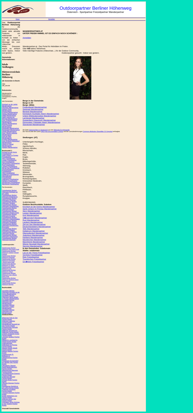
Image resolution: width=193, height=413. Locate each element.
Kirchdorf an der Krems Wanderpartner (39, 207)
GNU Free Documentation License (52, 131)
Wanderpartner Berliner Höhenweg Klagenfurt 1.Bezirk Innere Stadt (9, 260)
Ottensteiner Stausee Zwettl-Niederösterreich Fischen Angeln (9, 367)
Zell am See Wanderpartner (34, 224)
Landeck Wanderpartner (33, 222)
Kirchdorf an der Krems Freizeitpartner (9, 153)
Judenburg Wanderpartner (33, 235)
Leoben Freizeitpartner (9, 160)
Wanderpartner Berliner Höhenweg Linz (9, 267)
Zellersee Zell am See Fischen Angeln (9, 399)
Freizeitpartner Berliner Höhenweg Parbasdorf (9, 221)
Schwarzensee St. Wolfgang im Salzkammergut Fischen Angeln (9, 357)
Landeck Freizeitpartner (9, 166)
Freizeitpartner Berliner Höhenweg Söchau (9, 232)
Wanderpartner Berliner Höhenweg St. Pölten (9, 264)
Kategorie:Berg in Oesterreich (38, 130)
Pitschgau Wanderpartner (10, 107)
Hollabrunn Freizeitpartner (10, 174)
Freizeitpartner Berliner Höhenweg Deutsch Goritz (10, 212)
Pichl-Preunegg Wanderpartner (7, 126)
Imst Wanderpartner (31, 215)
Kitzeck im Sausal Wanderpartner (7, 145)
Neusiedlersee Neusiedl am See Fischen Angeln (11, 325)
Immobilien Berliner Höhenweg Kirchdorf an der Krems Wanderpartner (11, 292)
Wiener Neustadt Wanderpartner (36, 244)
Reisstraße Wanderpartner (10, 128)
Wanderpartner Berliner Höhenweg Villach (9, 270)
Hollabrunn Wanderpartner (34, 231)
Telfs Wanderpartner (31, 229)
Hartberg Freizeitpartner (9, 181)
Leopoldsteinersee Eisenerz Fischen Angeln (11, 374)
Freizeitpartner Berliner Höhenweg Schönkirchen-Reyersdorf (10, 225)
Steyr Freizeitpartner (8, 158)
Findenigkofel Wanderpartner (35, 107)
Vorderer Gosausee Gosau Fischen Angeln (10, 334)
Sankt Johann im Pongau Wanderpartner (40, 209)
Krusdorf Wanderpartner (9, 139)
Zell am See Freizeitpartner (11, 168)
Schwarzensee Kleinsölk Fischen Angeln (10, 328)
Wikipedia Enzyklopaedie (62, 130)
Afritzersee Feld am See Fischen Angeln (9, 318)
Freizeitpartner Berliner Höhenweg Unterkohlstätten (11, 218)
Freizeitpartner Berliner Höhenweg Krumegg (9, 215)
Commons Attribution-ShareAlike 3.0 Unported (97, 131)
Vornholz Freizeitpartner (33, 255)
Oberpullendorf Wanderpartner (35, 233)
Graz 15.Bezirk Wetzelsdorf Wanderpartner (11, 141)
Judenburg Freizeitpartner (10, 179)
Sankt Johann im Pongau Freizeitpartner (10, 156)
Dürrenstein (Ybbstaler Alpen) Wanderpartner (41, 122)
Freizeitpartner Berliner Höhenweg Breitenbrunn (10, 196)
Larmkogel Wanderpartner (33, 118)
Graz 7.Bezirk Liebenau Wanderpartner (9, 133)
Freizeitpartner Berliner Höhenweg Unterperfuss (10, 235)
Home (18, 19)
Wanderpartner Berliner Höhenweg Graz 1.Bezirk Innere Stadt (9, 274)
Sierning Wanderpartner (33, 246)
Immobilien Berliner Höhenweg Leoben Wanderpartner (8, 306)
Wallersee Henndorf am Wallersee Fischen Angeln (10, 331)
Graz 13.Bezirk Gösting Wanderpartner (9, 121)
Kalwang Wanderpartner (9, 147)
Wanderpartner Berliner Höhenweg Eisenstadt (9, 256)
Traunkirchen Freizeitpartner (34, 259)
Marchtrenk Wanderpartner (34, 242)
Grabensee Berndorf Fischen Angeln (8, 377)
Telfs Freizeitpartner (8, 173)
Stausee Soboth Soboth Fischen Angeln (9, 348)
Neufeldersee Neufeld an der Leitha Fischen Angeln (10, 387)
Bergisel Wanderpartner (32, 111)
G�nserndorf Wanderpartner (35, 218)
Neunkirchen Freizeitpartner (11, 182)
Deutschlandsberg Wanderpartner (37, 227)
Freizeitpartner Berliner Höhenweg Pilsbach (9, 229)
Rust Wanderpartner (31, 220)
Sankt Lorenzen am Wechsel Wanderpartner (9, 118)
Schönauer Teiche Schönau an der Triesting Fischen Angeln (11, 403)
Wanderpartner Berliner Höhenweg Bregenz (9, 283)
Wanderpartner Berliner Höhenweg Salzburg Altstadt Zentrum (10, 252)
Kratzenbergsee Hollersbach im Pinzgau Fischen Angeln (9, 345)
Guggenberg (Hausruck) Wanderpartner (39, 120)
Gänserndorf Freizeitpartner (11, 163)
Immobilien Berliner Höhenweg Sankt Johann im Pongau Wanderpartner (10, 297)
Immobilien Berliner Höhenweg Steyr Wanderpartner (8, 302)
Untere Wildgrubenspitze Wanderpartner (39, 116)
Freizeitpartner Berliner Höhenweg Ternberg (9, 202)
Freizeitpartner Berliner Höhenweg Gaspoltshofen (10, 205)
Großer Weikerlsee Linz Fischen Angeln (9, 396)
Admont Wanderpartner (9, 123)
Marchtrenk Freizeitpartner (10, 184)
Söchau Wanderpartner (9, 114)
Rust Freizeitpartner (8, 165)
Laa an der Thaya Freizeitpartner (36, 253)
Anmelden (51, 19)
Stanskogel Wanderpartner (34, 124)
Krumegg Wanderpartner (10, 112)
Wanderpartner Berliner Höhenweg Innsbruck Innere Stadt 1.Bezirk (10, 279)
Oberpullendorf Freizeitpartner (7, 176)
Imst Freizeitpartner (8, 162)
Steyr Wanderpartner (31, 211)
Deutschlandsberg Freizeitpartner (8, 170)
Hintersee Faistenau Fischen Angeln (8, 321)
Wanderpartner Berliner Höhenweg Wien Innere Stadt (10, 248)
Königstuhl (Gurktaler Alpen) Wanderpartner (41, 114)
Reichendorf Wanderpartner (11, 130)
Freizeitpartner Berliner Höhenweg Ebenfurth (9, 239)
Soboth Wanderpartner (9, 131)
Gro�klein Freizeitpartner (33, 262)
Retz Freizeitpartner (31, 257)
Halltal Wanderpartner (9, 115)
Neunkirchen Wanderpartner (34, 240)
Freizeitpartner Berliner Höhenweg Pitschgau (9, 199)
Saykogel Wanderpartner (33, 109)
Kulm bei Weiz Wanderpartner (7, 137)
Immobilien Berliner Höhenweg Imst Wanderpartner (8, 311)
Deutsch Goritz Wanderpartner (7, 110)
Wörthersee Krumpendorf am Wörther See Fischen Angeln (10, 362)
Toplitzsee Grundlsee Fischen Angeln (8, 390)
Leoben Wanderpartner (32, 213)
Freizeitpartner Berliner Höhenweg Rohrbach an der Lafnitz (10, 192)
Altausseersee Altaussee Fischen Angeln (10, 371)
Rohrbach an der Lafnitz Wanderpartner (9, 105)
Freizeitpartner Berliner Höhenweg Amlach (9, 208)
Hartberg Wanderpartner (33, 237)
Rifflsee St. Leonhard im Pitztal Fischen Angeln (9, 341)
